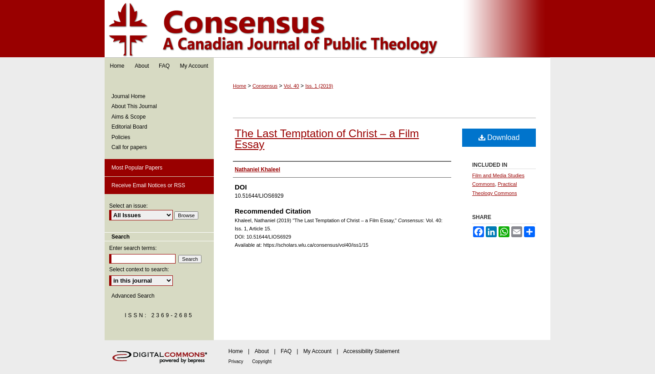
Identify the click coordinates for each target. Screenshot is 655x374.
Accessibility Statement (371, 351)
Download (499, 137)
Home (239, 86)
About (262, 351)
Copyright (262, 361)
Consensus (327, 29)
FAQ (286, 351)
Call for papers (129, 147)
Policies (120, 137)
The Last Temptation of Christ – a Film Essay (327, 138)
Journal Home (128, 96)
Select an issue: (128, 206)
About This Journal (134, 106)
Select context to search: (139, 269)
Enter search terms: (133, 248)
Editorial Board (129, 127)
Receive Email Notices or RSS (148, 185)
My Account (317, 351)
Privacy (235, 361)
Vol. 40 (291, 86)
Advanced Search (133, 296)
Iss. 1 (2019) (319, 86)
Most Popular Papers (136, 168)
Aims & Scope (128, 117)
